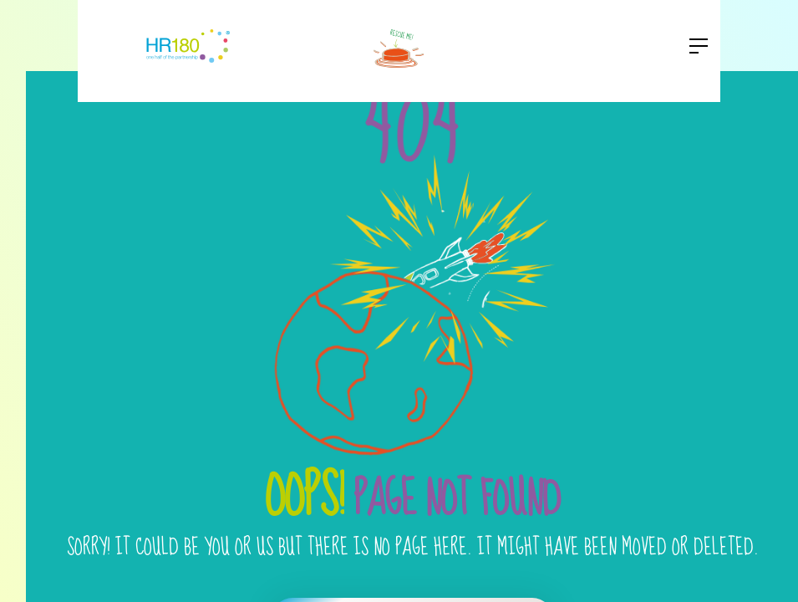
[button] (694, 46)
